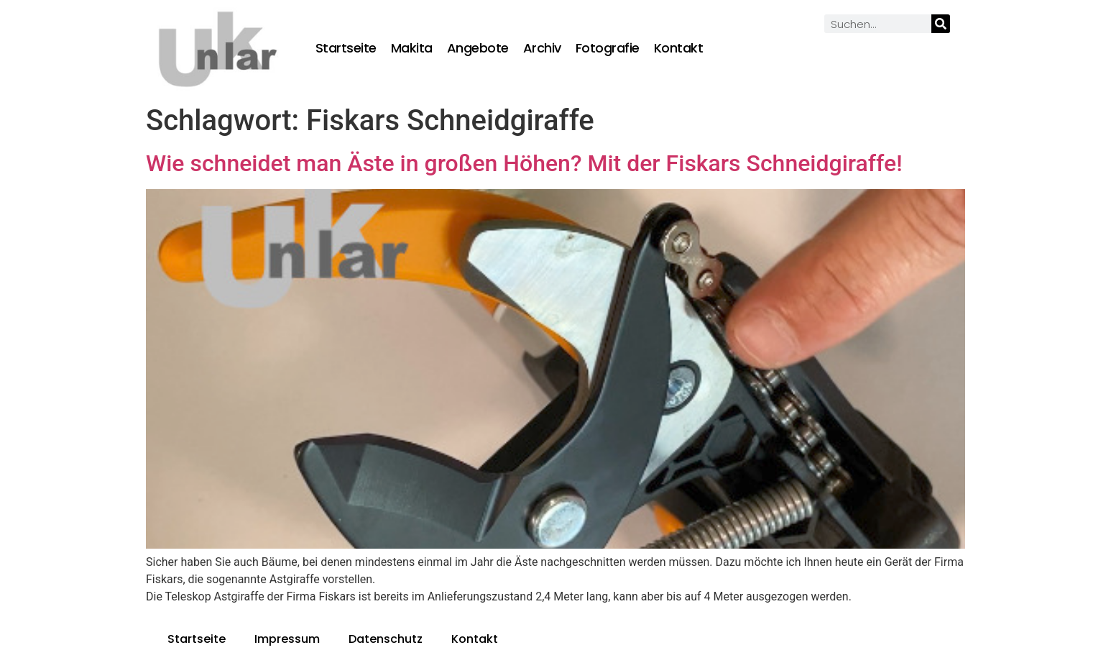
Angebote (478, 48)
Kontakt (679, 48)
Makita (412, 48)
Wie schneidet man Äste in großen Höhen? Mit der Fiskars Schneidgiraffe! (524, 163)
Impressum (287, 639)
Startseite (346, 48)
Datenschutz (386, 639)
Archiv (542, 48)
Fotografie (608, 48)
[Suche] (940, 23)
